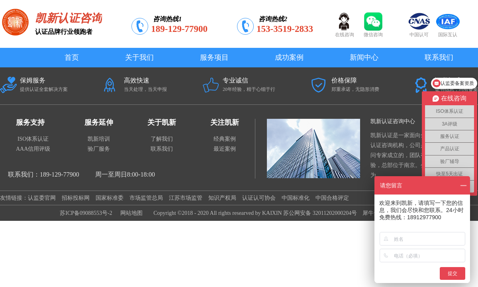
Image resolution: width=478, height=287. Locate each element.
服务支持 (30, 122)
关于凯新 (161, 122)
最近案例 (225, 149)
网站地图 (130, 213)
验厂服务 (99, 149)
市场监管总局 (146, 198)
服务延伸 (98, 122)
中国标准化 (296, 198)
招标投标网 (76, 198)
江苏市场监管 (185, 198)
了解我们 (162, 139)
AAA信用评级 (33, 149)
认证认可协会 (259, 198)
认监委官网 (42, 198)
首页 (72, 57)
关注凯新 (224, 122)
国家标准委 (109, 198)
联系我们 (162, 149)
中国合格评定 (332, 198)
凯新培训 (99, 139)
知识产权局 (222, 198)
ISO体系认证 (33, 139)
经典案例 (225, 139)
